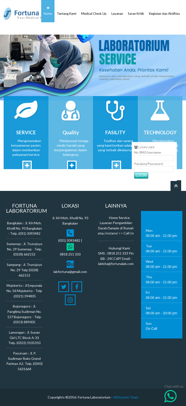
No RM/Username (147, 152)
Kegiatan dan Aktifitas (164, 10)
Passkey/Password (148, 164)
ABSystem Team (125, 397)
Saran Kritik (136, 10)
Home (48, 10)
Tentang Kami (66, 10)
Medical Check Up (94, 10)
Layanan (117, 10)
